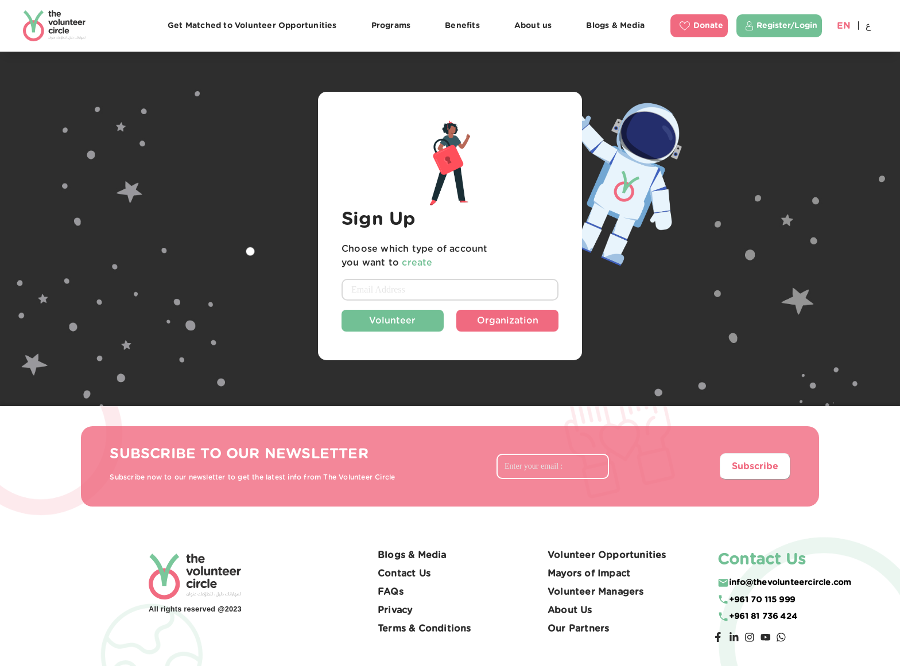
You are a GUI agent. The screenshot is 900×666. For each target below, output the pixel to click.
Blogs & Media (412, 555)
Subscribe (755, 466)
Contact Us (404, 573)
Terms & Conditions (424, 628)
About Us (570, 610)
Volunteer (392, 320)
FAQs (391, 592)
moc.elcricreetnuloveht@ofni (790, 582)
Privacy (395, 610)
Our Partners (578, 628)
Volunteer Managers (596, 592)
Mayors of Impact (589, 573)
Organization (507, 320)
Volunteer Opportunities (607, 555)
